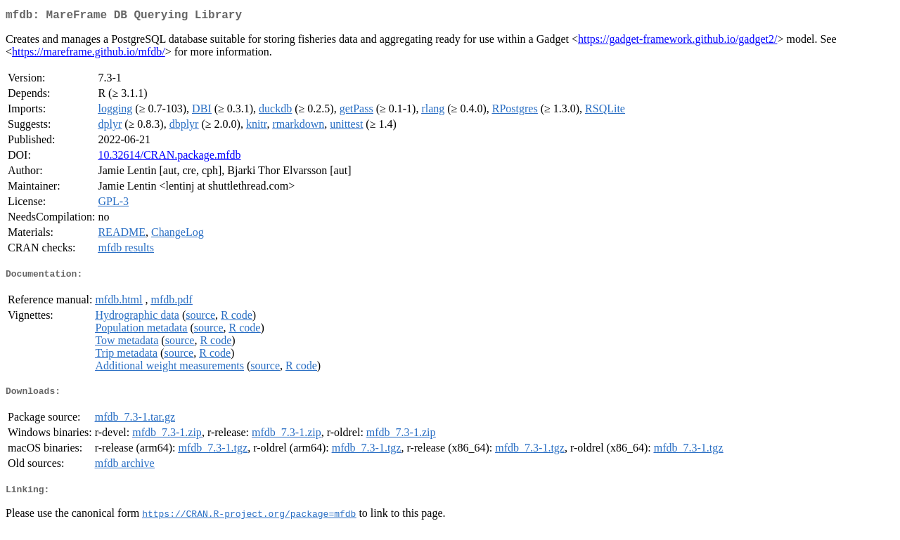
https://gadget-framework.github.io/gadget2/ (678, 42)
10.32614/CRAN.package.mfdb (169, 158)
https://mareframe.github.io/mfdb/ (88, 54)
